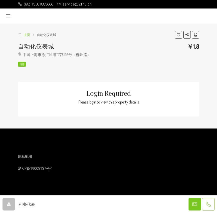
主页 (27, 35)
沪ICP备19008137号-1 (35, 168)
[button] (178, 34)
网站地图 (25, 156)
